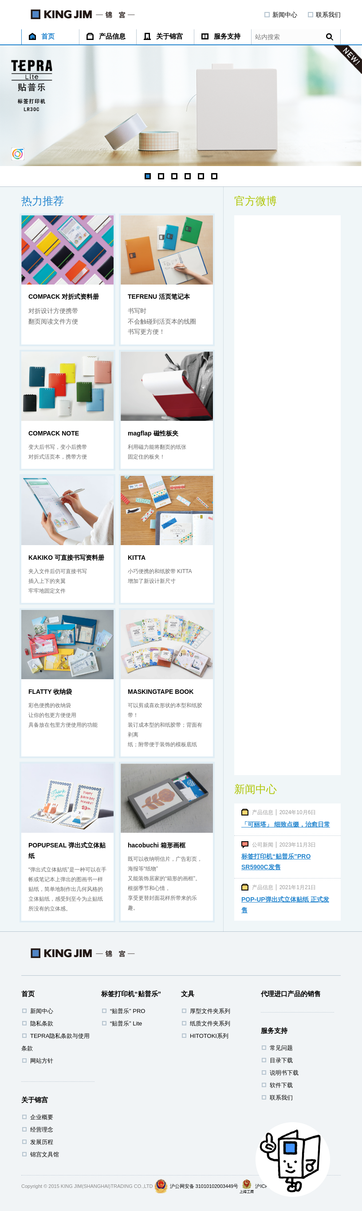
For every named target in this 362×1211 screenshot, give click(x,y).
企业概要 (41, 1117)
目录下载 (281, 1060)
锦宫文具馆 (44, 1154)
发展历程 (41, 1142)
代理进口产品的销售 (291, 993)
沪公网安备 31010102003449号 (204, 1186)
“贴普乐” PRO (127, 1011)
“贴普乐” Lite (126, 1023)
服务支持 (220, 36)
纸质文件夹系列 (210, 1023)
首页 (42, 36)
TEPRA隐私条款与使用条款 (55, 1042)
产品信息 (106, 36)
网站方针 (41, 1060)
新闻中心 (280, 14)
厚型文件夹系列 (210, 1011)
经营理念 (41, 1129)
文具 (187, 993)
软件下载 (281, 1085)
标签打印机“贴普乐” (131, 993)
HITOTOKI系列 (209, 1036)
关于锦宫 (163, 36)
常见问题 (281, 1048)
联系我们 (324, 14)
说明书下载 (284, 1072)
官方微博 (255, 201)
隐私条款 (41, 1023)
